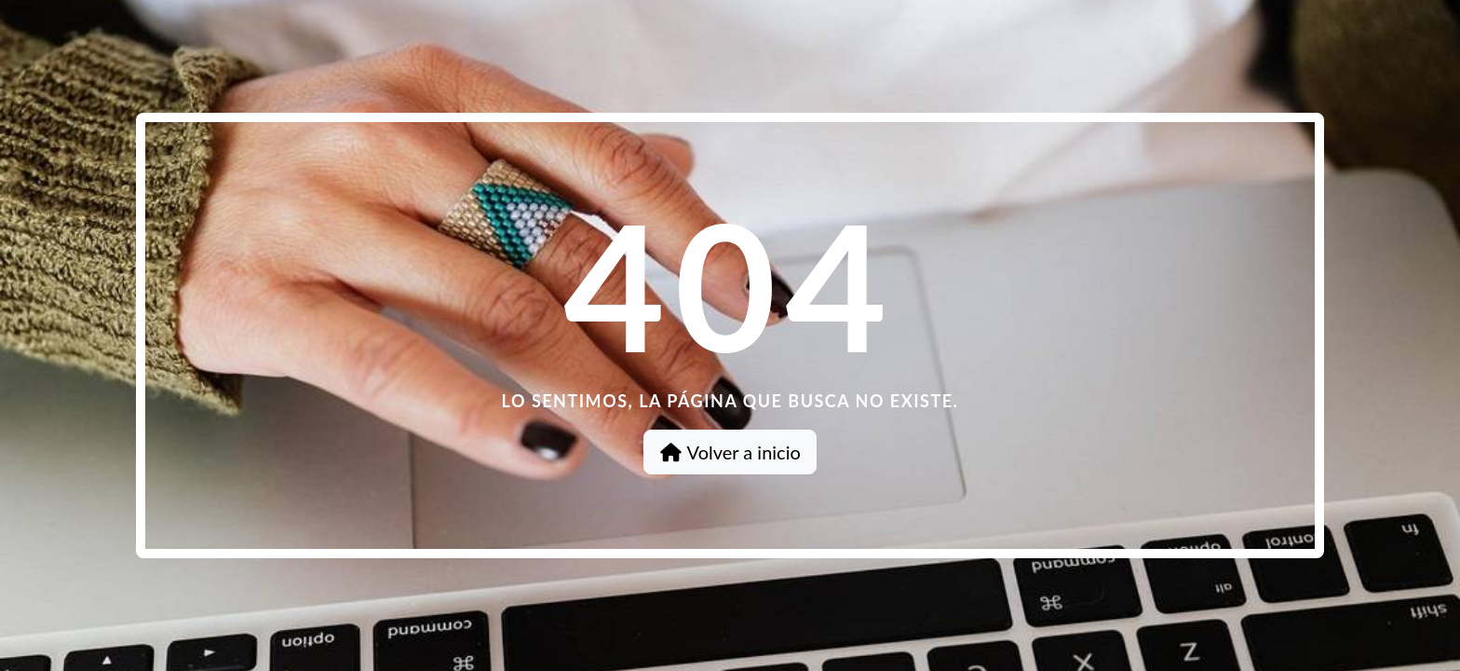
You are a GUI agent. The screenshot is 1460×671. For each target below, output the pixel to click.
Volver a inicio (730, 452)
